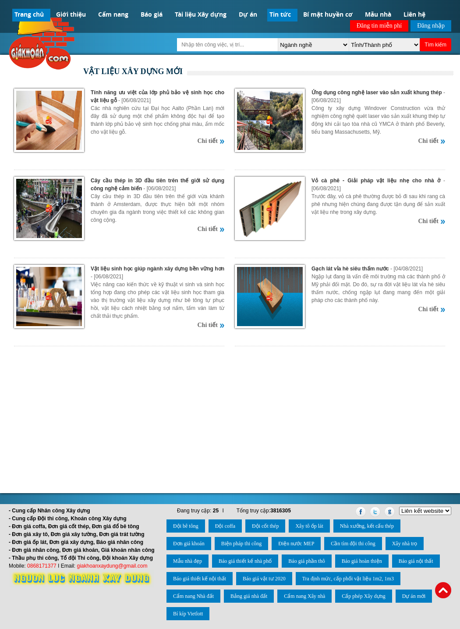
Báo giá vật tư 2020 (264, 579)
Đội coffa (225, 526)
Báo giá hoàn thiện (362, 561)
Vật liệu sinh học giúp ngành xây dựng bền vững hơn (157, 269)
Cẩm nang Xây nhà (304, 596)
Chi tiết (208, 141)
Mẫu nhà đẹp (187, 561)
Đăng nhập (431, 25)
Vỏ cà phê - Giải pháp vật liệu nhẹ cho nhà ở (375, 181)
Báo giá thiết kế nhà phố (245, 561)
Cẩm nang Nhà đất (193, 596)
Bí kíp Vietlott (188, 614)
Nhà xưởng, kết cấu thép (367, 526)
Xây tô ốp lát (309, 526)
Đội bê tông (185, 526)
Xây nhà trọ (405, 543)
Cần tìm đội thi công (353, 543)
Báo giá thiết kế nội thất (199, 579)
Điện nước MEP (296, 543)
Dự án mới (414, 596)
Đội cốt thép (265, 526)
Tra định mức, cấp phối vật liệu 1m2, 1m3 (348, 579)
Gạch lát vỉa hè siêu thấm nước (350, 269)
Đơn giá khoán (189, 543)
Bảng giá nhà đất (248, 596)
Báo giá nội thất (416, 561)
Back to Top (443, 590)
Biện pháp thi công (241, 543)
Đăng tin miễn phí (379, 25)
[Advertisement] (230, 414)
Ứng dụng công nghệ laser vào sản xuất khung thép (376, 92)
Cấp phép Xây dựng (363, 596)
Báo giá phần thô (306, 561)
